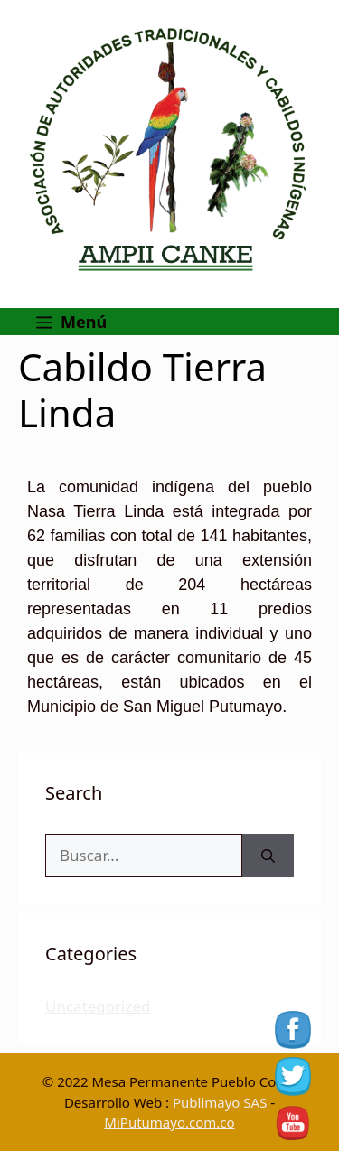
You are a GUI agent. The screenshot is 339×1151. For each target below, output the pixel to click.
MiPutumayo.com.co (169, 1122)
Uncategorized (98, 1006)
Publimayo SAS (220, 1102)
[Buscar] (268, 855)
